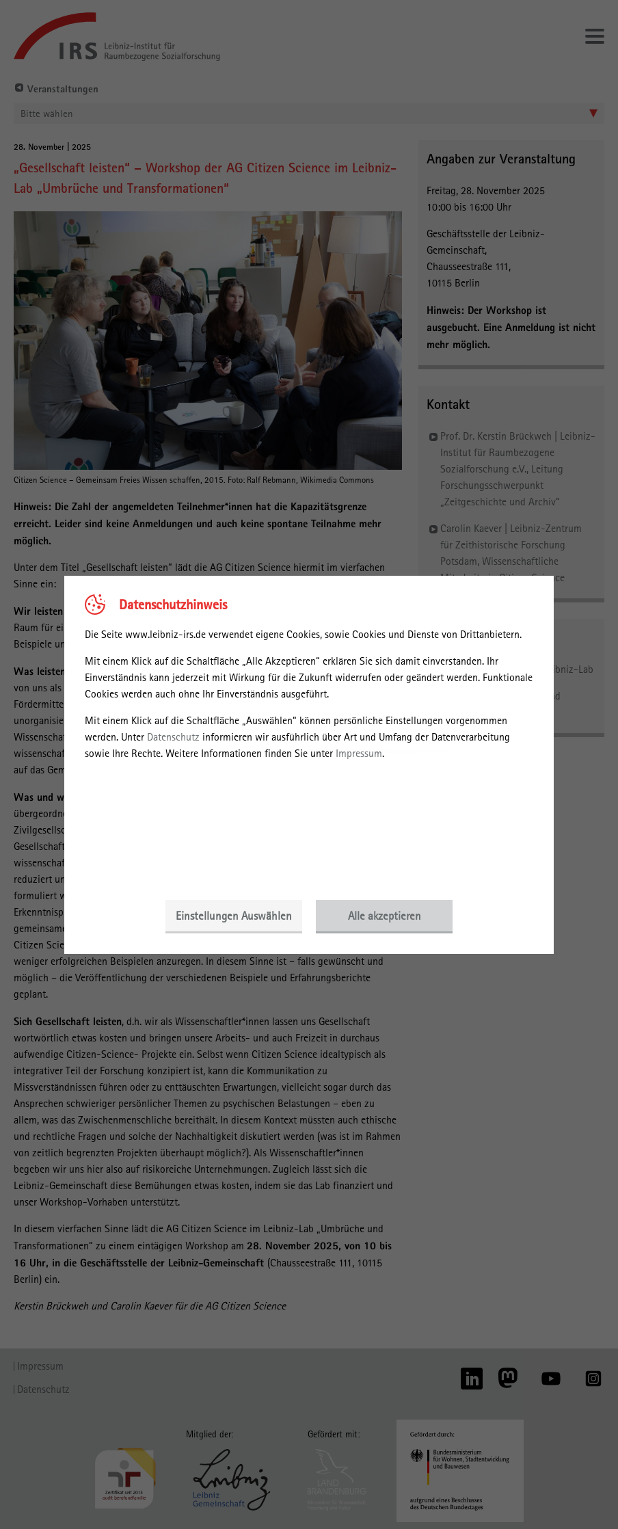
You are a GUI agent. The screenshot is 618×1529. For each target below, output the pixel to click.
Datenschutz (173, 736)
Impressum (359, 753)
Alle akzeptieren (384, 915)
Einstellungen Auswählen (234, 915)
